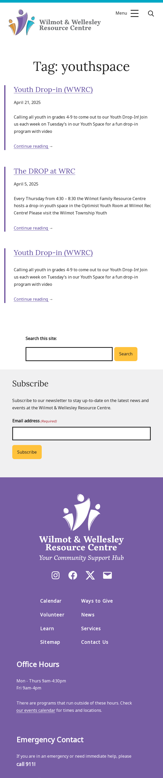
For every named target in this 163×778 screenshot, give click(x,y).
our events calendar (35, 710)
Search (125, 354)
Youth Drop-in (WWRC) (53, 89)
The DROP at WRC (44, 171)
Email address (34, 421)
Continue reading (31, 146)
